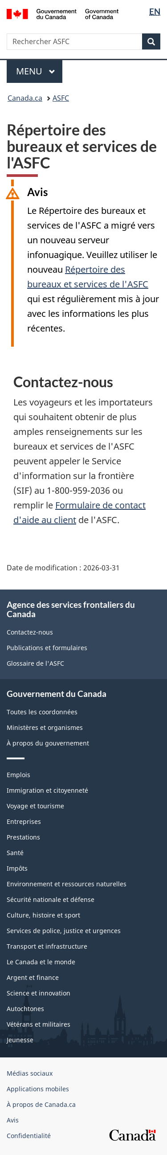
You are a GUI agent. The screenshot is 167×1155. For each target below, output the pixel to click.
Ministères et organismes (45, 727)
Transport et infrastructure (47, 946)
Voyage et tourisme (35, 806)
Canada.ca (25, 98)
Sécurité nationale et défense (50, 899)
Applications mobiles (38, 1089)
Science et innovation (38, 993)
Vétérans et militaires (38, 1024)
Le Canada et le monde (41, 962)
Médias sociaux (30, 1073)
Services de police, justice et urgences (64, 930)
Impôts (17, 868)
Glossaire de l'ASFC (35, 663)
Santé (15, 852)
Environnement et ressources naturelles (66, 884)
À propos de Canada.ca (41, 1104)
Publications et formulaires (47, 647)
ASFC (61, 98)
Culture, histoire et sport (43, 915)
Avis (13, 1120)
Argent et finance (33, 977)
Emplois (18, 774)
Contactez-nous (30, 632)
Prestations (23, 837)
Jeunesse (20, 1040)
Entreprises (24, 821)
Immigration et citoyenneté (47, 790)
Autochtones (25, 1008)
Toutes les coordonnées (42, 712)
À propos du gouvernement (48, 743)
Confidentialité (29, 1135)
